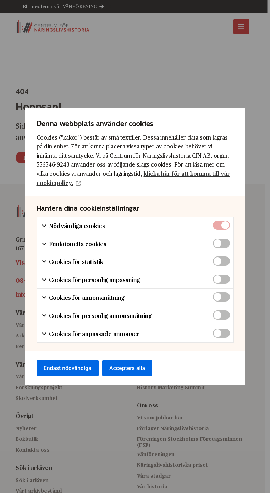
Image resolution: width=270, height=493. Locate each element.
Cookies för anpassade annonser (90, 333)
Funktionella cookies (73, 243)
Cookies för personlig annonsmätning (96, 315)
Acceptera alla (129, 368)
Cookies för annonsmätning (83, 297)
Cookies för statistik (72, 262)
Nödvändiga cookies (73, 225)
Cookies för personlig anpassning (90, 279)
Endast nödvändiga (68, 368)
